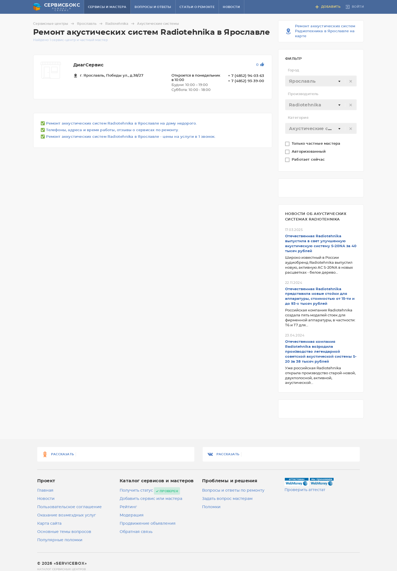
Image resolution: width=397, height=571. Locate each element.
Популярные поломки (59, 540)
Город (293, 70)
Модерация (132, 515)
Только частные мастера (317, 144)
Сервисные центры (54, 23)
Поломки (211, 507)
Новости (231, 7)
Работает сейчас (309, 159)
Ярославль (90, 23)
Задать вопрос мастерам (227, 499)
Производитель (303, 94)
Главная (45, 490)
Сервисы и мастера (107, 7)
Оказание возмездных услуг (66, 515)
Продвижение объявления (148, 524)
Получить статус (136, 490)
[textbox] (321, 81)
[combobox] (321, 81)
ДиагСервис (88, 65)
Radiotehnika (120, 23)
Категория (298, 118)
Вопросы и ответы (153, 7)
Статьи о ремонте (196, 7)
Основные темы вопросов (64, 532)
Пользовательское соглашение (69, 507)
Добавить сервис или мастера (151, 499)
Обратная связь (136, 532)
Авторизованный (309, 151)
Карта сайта (49, 524)
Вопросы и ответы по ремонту (233, 490)
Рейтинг (128, 507)
